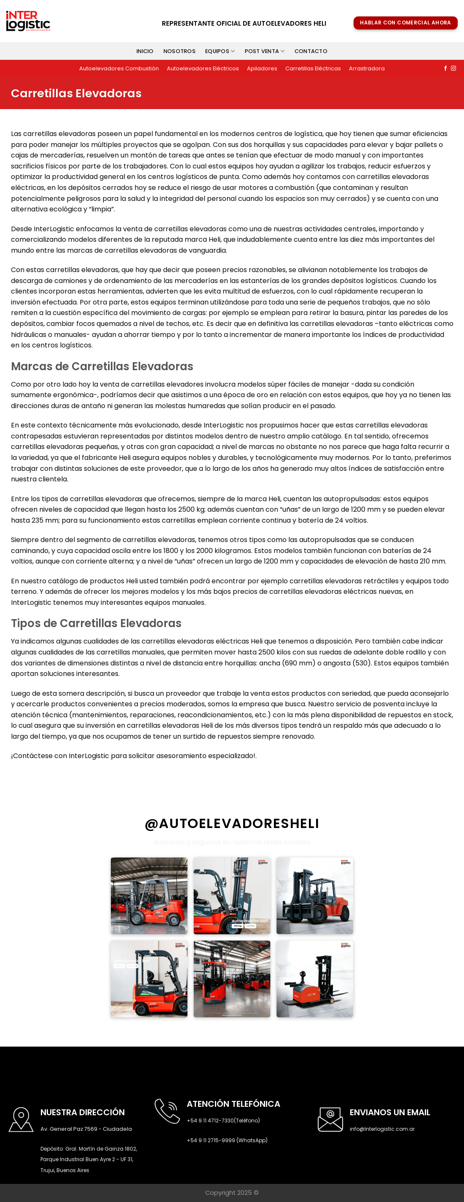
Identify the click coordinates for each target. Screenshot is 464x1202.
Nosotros (180, 51)
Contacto (311, 51)
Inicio (145, 51)
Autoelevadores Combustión (119, 68)
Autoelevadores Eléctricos (203, 68)
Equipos (220, 51)
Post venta (265, 51)
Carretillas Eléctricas (313, 68)
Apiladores (262, 68)
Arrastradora (367, 68)
